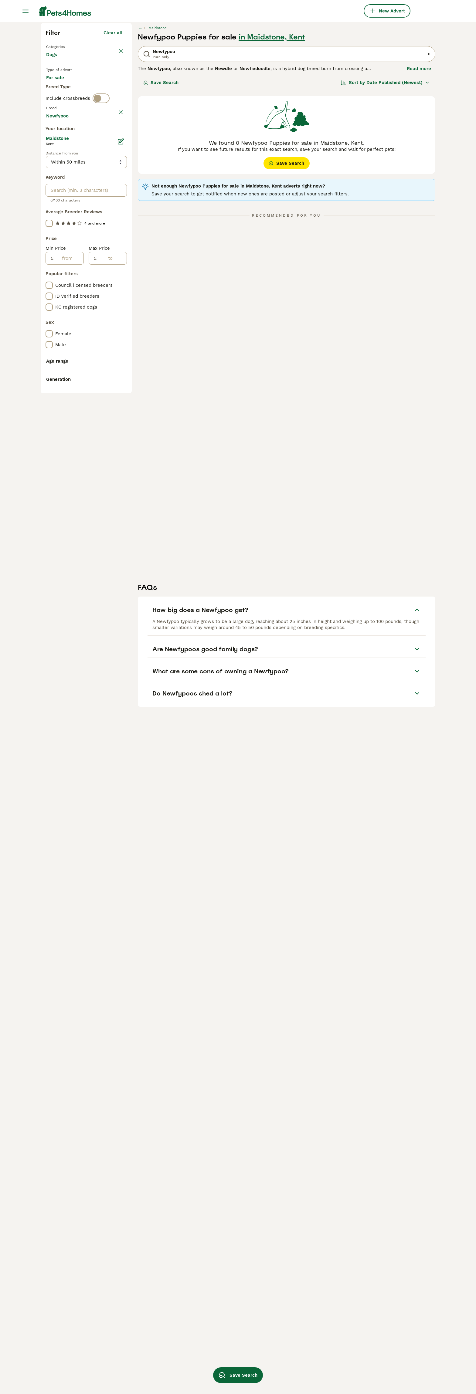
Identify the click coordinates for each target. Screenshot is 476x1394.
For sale (60, 198)
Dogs (52, 170)
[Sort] (385, 192)
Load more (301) (104, 387)
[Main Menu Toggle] (25, 11)
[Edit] (121, 414)
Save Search (160, 192)
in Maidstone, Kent (272, 146)
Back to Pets (61, 155)
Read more (419, 178)
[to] (112, 531)
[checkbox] (49, 277)
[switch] (101, 235)
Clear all (113, 142)
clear (117, 248)
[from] (68, 531)
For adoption (96, 198)
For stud (60, 212)
